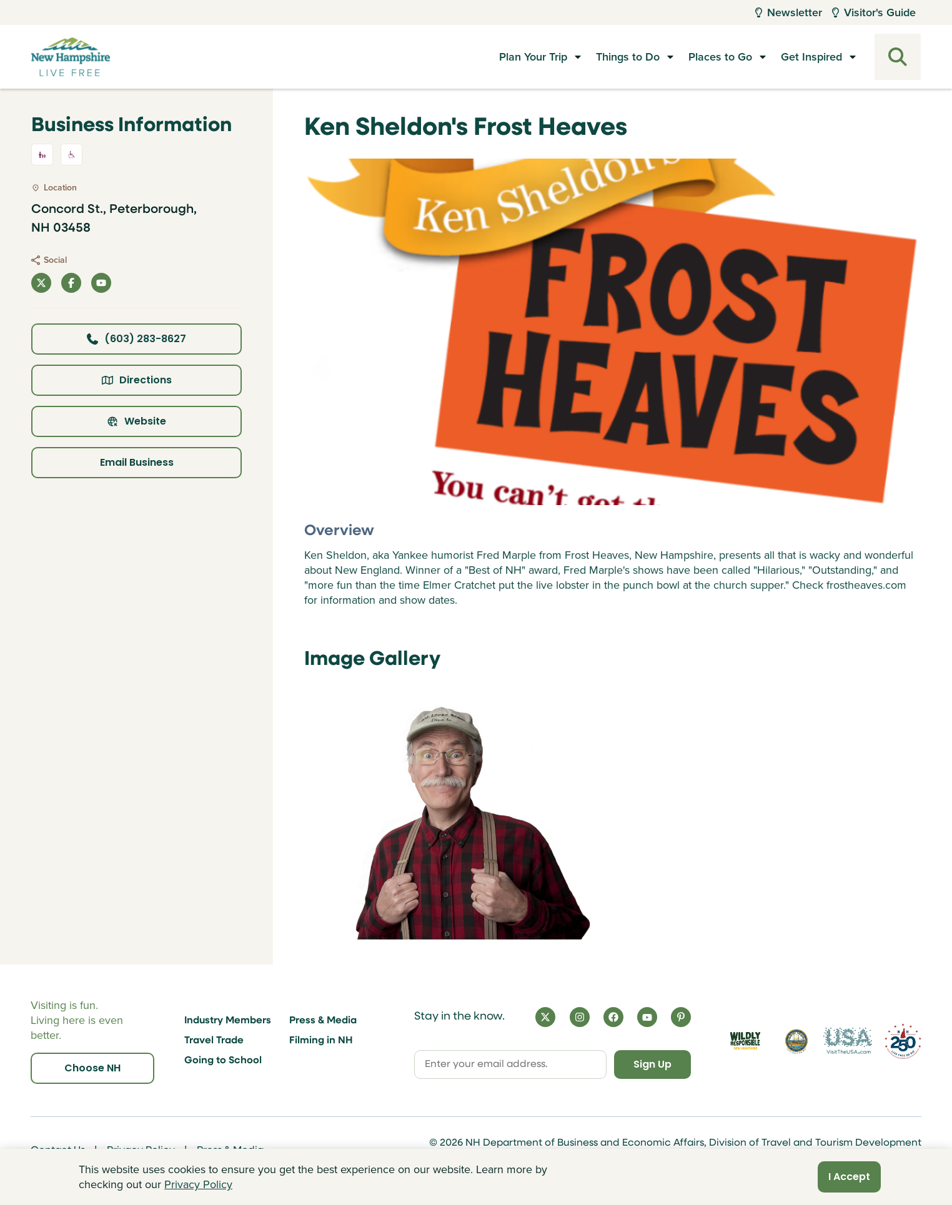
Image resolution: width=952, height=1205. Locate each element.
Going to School (223, 1061)
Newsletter (788, 12)
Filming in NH (321, 1041)
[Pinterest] (681, 1017)
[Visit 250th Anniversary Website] (903, 1041)
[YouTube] (647, 1017)
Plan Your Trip (533, 57)
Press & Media (323, 1021)
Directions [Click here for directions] (137, 380)
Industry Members (227, 1021)
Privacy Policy (198, 1184)
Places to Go (720, 57)
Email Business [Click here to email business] (137, 462)
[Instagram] (580, 1017)
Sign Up (652, 1064)
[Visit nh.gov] (796, 1040)
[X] (545, 1017)
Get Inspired (811, 57)
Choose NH (92, 1068)
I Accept (849, 1176)
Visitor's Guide (874, 12)
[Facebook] (613, 1017)
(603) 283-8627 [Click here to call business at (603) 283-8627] (136, 339)
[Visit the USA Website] (847, 1041)
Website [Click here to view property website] (136, 421)
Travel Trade (214, 1041)
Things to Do (628, 57)
